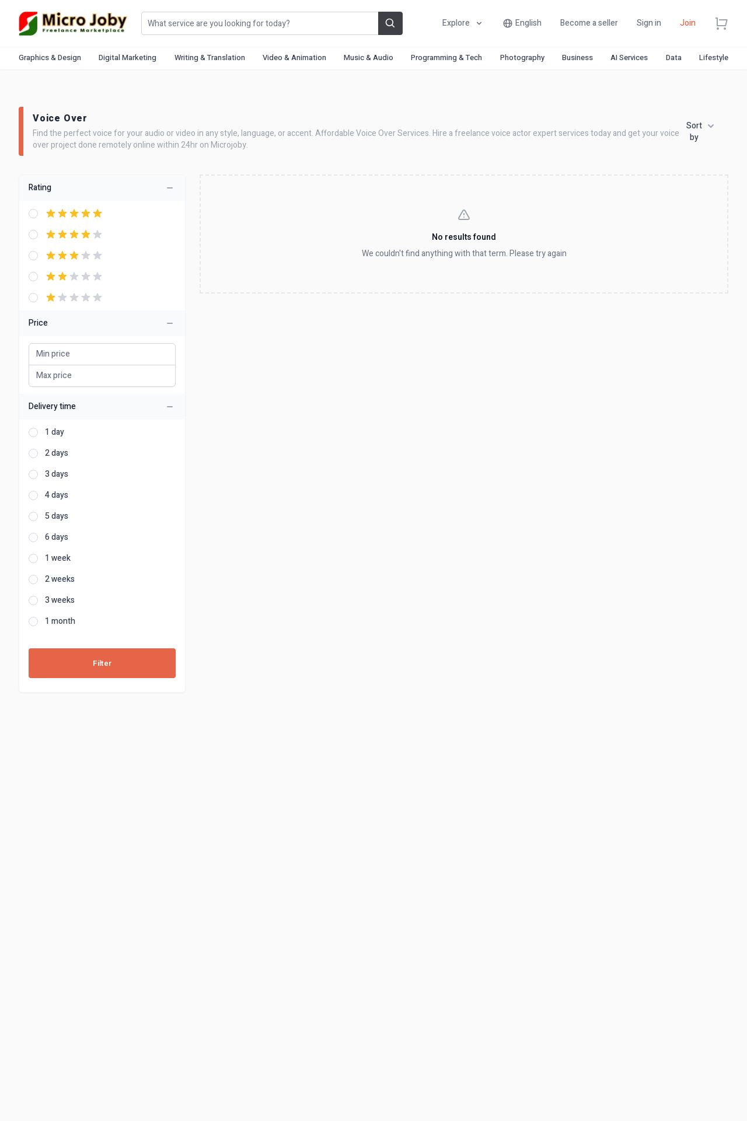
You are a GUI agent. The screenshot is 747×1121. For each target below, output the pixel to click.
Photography (522, 57)
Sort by (700, 132)
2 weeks (60, 579)
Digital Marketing (127, 57)
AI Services (629, 57)
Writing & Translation (209, 57)
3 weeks (60, 600)
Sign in (649, 23)
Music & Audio (368, 57)
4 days (56, 495)
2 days (56, 453)
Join (688, 23)
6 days (56, 537)
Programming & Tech (446, 57)
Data (674, 57)
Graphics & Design (50, 57)
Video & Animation (294, 57)
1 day (54, 432)
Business (577, 57)
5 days (56, 516)
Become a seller (589, 23)
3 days (56, 474)
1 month (60, 621)
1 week (58, 558)
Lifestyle (713, 57)
